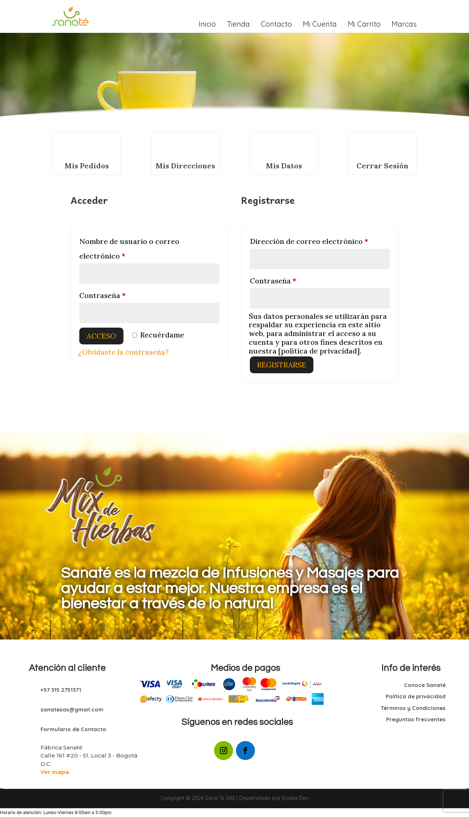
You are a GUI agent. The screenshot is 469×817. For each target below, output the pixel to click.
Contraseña (122, 294)
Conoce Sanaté (425, 685)
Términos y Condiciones (413, 708)
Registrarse (281, 364)
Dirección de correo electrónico (320, 240)
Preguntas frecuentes (416, 719)
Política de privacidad (416, 696)
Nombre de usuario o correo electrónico (129, 248)
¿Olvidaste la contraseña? (123, 351)
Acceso (101, 335)
